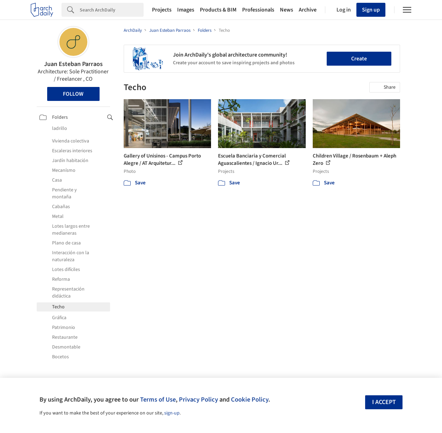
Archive (308, 10)
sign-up (172, 413)
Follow (73, 94)
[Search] (112, 10)
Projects (162, 10)
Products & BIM (218, 10)
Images (185, 10)
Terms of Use (158, 399)
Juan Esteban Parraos (73, 64)
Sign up (371, 10)
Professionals (258, 10)
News (286, 10)
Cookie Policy (249, 399)
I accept (384, 402)
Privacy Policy (198, 399)
